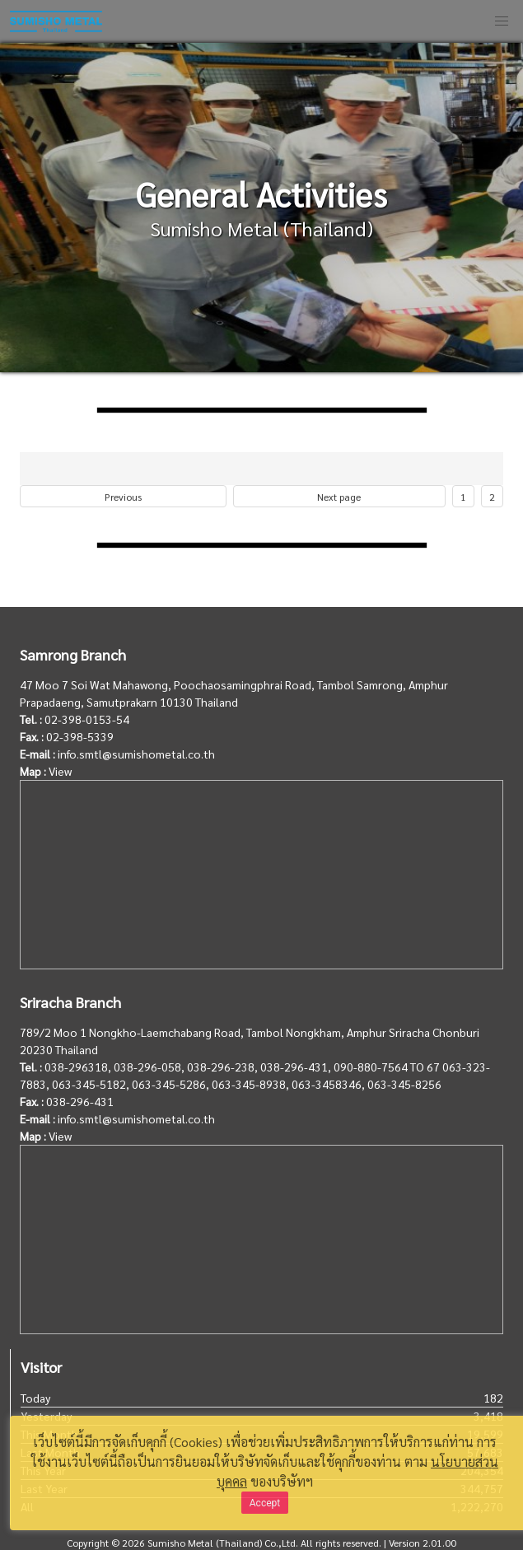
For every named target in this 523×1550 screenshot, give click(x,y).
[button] (501, 21)
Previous (123, 496)
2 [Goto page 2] (492, 496)
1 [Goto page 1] (463, 496)
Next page (339, 496)
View (60, 770)
